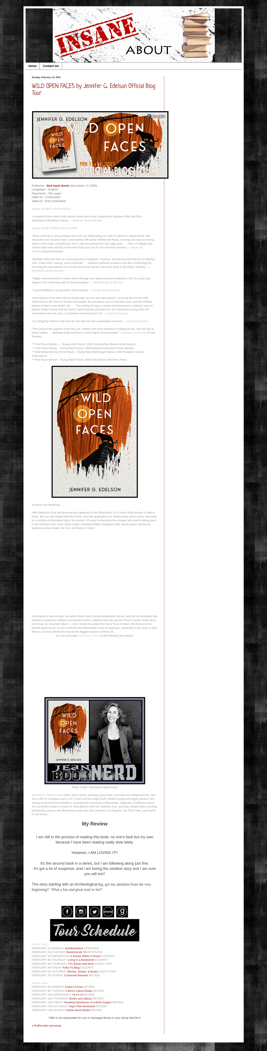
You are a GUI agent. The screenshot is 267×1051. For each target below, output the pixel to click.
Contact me (51, 66)
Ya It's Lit (77, 994)
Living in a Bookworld (81, 959)
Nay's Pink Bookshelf (82, 1006)
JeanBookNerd (74, 948)
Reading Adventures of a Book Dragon (88, 1002)
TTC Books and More (81, 963)
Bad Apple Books (58, 185)
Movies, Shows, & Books (83, 971)
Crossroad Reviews (76, 975)
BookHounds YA (76, 952)
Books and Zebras (80, 998)
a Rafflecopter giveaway (46, 1025)
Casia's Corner (74, 986)
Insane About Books (78, 1010)
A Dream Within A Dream (85, 956)
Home (33, 66)
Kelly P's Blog (71, 967)
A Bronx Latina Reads (78, 990)
